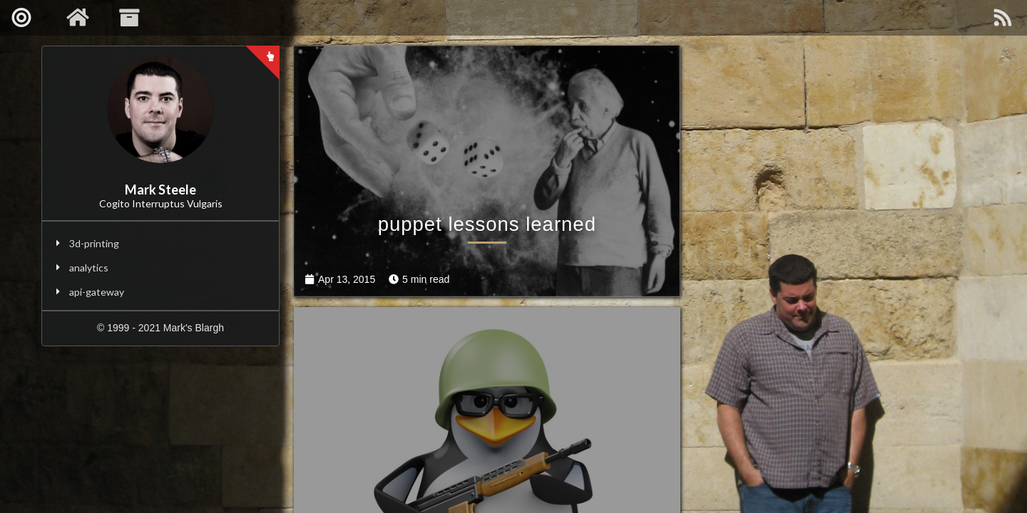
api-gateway (96, 292)
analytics (88, 267)
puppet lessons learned (465, 319)
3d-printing (94, 243)
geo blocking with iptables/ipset (818, 319)
